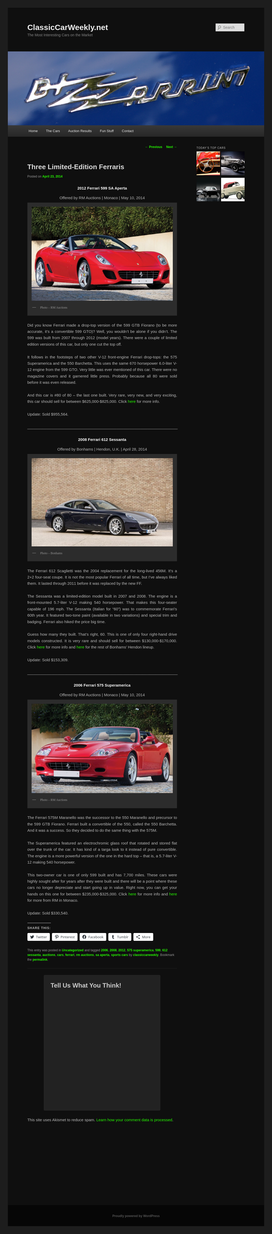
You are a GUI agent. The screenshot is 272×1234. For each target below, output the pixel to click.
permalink (40, 959)
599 (158, 950)
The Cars (53, 131)
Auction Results (80, 131)
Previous (153, 147)
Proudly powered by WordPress (135, 1216)
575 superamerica (140, 950)
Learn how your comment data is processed (134, 1120)
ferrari (69, 955)
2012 (122, 950)
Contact (128, 131)
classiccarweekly (145, 955)
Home (33, 131)
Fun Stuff (107, 131)
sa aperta (102, 955)
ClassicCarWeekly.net (67, 27)
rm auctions (85, 955)
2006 (104, 950)
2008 (113, 950)
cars (60, 955)
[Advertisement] (136, 1166)
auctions (49, 955)
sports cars (119, 955)
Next (171, 147)
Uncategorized (73, 950)
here (132, 401)
